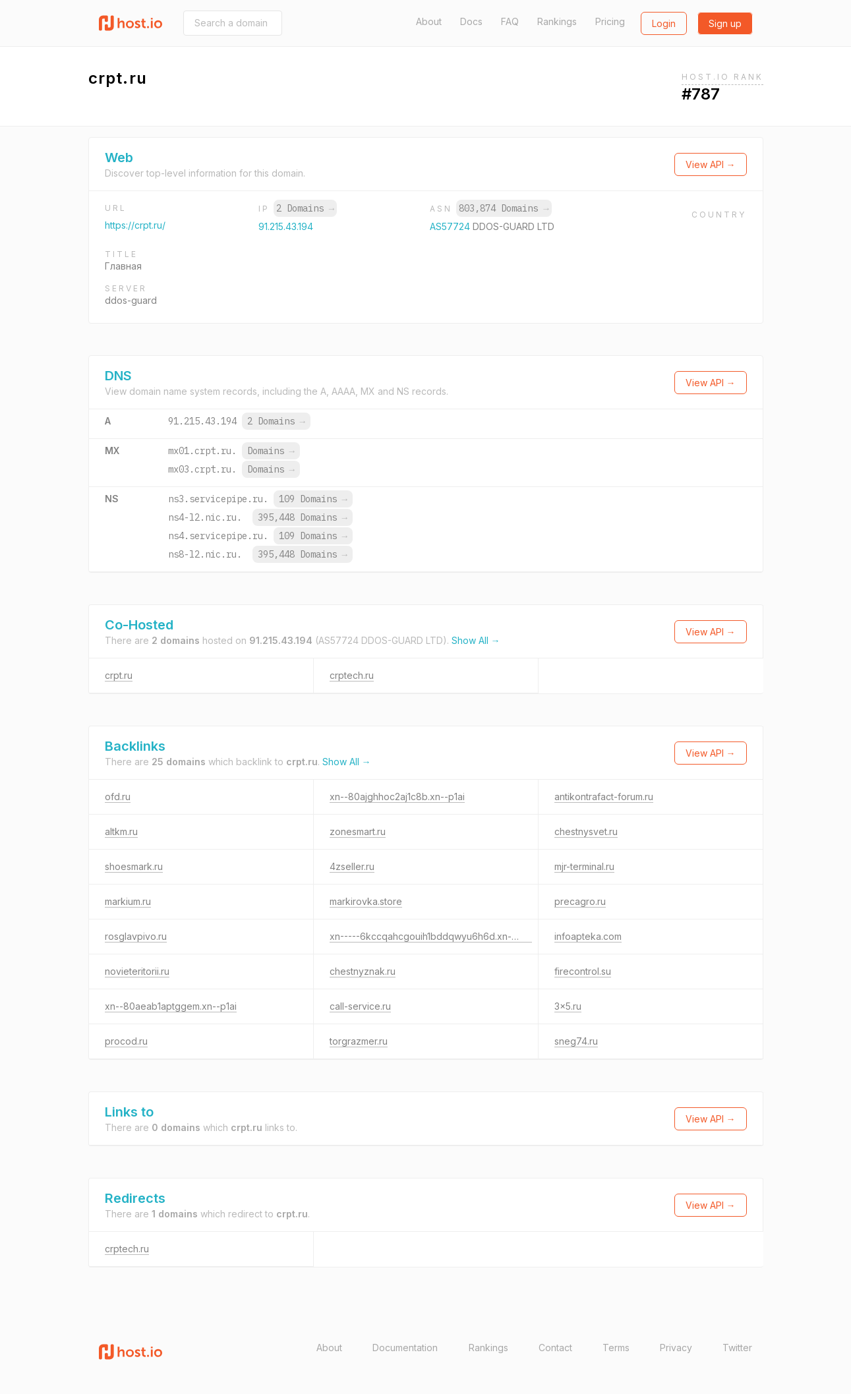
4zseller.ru (352, 866)
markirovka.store (366, 901)
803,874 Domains (503, 208)
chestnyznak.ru (363, 971)
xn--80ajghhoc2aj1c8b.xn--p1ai (397, 796)
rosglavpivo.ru (136, 936)
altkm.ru (121, 831)
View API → (711, 164)
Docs (471, 21)
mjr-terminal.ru (584, 866)
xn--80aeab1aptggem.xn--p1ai (171, 1006)
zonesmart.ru (358, 831)
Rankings (557, 21)
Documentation (405, 1347)
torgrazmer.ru (359, 1041)
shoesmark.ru (134, 866)
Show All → (476, 640)
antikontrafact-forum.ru (603, 796)
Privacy (676, 1347)
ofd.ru (118, 796)
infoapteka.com (588, 936)
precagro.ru (580, 901)
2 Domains (305, 208)
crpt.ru (118, 675)
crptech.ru (352, 675)
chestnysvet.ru (586, 831)
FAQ (510, 21)
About (429, 21)
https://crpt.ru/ (135, 225)
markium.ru (128, 901)
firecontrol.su (582, 971)
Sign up (725, 23)
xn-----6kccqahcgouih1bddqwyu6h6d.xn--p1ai (431, 936)
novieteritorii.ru (137, 971)
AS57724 (451, 226)
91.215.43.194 (285, 226)
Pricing (610, 21)
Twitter (737, 1347)
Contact (555, 1347)
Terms (616, 1347)
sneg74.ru (576, 1041)
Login (664, 23)
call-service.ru (360, 1006)
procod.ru (126, 1041)
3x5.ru (567, 1006)
